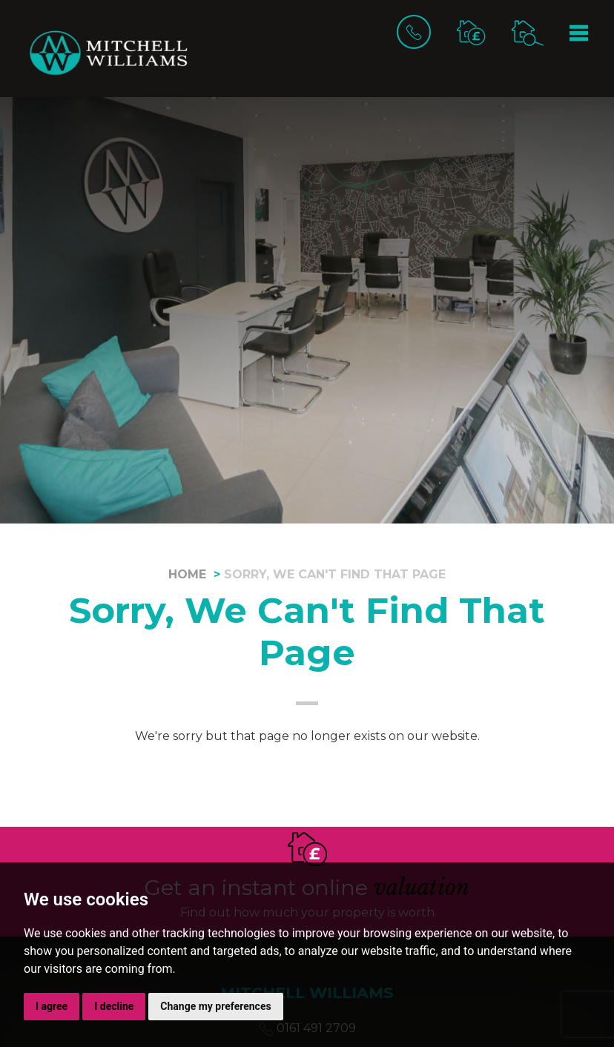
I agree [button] (51, 1006)
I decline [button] (113, 1006)
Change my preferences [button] (215, 1006)
